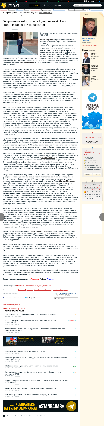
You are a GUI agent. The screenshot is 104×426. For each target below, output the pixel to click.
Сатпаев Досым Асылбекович (95, 78)
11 (33, 416)
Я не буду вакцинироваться (93, 169)
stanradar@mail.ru (45, 13)
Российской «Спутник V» (92, 161)
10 (30, 416)
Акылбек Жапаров (48, 158)
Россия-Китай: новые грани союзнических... (26, 339)
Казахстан (20, 1)
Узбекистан (63, 1)
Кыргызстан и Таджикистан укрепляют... (60, 340)
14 (44, 416)
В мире (79, 1)
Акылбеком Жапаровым (60, 290)
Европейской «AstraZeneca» (89, 158)
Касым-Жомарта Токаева (39, 231)
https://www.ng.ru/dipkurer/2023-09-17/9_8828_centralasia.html (33, 286)
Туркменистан (52, 1)
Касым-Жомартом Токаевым (42, 290)
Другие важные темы (96, 10)
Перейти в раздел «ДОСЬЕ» (90, 45)
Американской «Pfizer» (92, 165)
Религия (26, 10)
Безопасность (35, 10)
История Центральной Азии (77, 10)
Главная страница (8, 16)
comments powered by (14, 309)
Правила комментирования (11, 304)
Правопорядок (46, 10)
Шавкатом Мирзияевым (25, 290)
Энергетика (24, 16)
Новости (16, 16)
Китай (71, 1)
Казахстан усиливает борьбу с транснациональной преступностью (30, 388)
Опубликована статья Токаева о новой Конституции (25, 351)
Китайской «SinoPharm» (92, 163)
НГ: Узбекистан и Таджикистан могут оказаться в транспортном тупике (32, 366)
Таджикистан (40, 1)
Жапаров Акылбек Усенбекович (95, 55)
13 (41, 416)
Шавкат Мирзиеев (46, 40)
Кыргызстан (30, 1)
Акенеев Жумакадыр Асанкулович (88, 39)
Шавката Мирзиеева (67, 181)
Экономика (11, 10)
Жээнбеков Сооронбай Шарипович (94, 67)
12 (37, 416)
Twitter (42, 279)
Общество (19, 10)
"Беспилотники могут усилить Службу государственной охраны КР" (31, 314)
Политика (4, 10)
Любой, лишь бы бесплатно (93, 167)
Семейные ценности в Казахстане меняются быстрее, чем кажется (31, 395)
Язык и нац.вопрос (59, 10)
